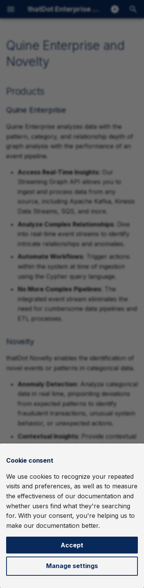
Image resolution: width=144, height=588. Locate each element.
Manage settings (72, 566)
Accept (72, 545)
